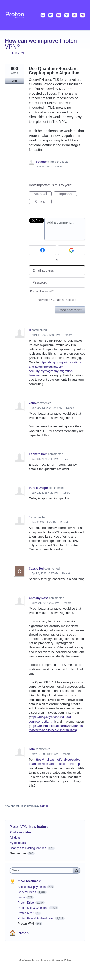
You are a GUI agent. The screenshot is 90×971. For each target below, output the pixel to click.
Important (67, 194)
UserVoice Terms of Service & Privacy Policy (45, 960)
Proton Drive (26, 902)
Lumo (22, 897)
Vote (14, 80)
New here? (57, 300)
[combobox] (42, 870)
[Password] (57, 282)
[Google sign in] (71, 250)
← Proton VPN (14, 52)
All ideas (15, 837)
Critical (43, 202)
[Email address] (57, 270)
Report (68, 335)
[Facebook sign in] (42, 250)
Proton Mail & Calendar (33, 908)
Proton (23, 933)
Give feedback (29, 881)
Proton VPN (18, 827)
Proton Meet (26, 913)
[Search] (76, 870)
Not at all (43, 194)
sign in (44, 805)
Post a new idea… (22, 832)
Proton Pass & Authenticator (36, 918)
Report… (60, 166)
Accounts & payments (32, 887)
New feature (38, 827)
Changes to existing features (28, 848)
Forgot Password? (42, 291)
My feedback (18, 843)
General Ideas (27, 892)
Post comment (70, 310)
